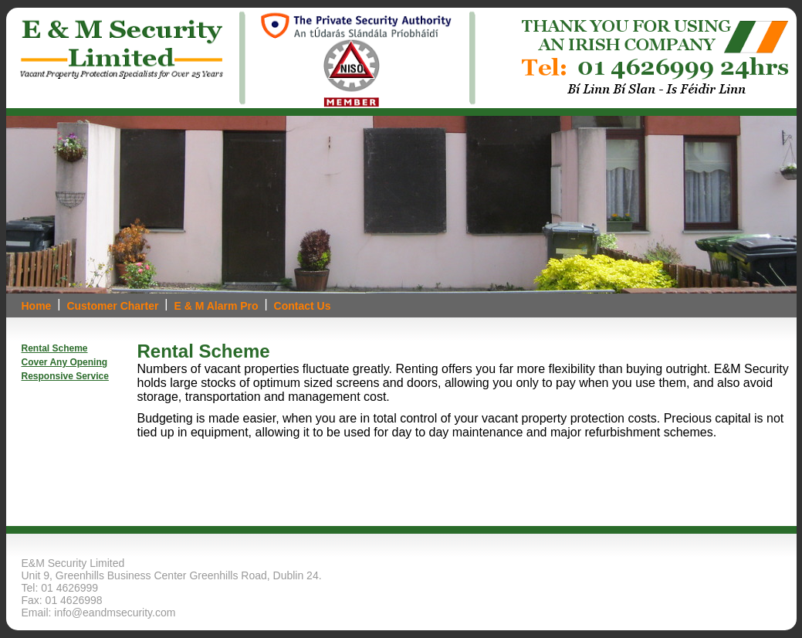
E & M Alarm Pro (216, 306)
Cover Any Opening (65, 362)
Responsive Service (65, 376)
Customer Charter (112, 306)
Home (37, 306)
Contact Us (302, 306)
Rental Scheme (55, 348)
